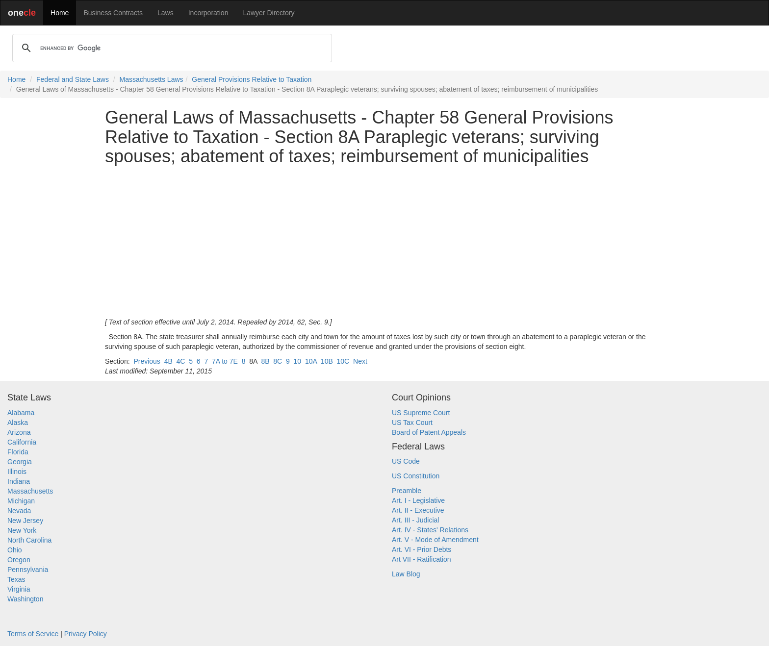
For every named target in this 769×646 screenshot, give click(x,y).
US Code (406, 461)
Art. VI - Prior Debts (421, 549)
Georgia (19, 462)
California (21, 442)
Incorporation (208, 13)
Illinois (16, 471)
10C (343, 361)
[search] (170, 48)
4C (181, 361)
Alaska (17, 422)
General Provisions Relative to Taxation (251, 79)
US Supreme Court (421, 413)
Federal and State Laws (72, 79)
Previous (146, 361)
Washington (25, 599)
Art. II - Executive (418, 510)
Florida (17, 452)
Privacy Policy (85, 634)
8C (277, 361)
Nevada (19, 511)
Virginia (18, 589)
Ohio (14, 550)
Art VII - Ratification (421, 559)
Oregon (18, 560)
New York (21, 530)
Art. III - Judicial (415, 520)
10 (298, 361)
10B (327, 361)
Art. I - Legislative (418, 500)
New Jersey (25, 520)
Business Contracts (113, 13)
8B (265, 361)
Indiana (18, 481)
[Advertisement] (384, 241)
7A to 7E (225, 361)
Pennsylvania (27, 569)
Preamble (406, 491)
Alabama (20, 413)
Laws (165, 13)
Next (360, 361)
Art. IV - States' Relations (430, 530)
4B (168, 361)
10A (311, 361)
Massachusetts (30, 491)
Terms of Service (32, 634)
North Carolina (29, 540)
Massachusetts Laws (151, 79)
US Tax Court (412, 422)
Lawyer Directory (268, 13)
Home (60, 13)
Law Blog (406, 574)
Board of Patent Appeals (429, 432)
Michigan (21, 501)
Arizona (18, 432)
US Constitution (415, 476)
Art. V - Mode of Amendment (435, 540)
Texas (16, 579)
